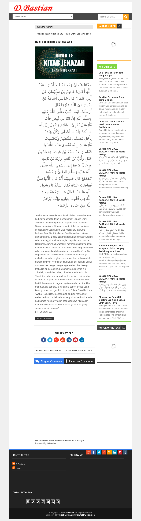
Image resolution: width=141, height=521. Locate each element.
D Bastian (20, 464)
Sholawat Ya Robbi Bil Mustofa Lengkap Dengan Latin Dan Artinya (112, 299)
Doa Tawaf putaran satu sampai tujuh (111, 74)
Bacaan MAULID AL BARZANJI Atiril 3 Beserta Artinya (112, 172)
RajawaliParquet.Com (85, 515)
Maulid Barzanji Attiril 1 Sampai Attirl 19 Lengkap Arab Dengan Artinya (112, 248)
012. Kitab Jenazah (45, 27)
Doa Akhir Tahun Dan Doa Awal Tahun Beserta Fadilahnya (111, 124)
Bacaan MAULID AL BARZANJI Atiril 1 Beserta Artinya (112, 199)
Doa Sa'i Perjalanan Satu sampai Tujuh (111, 98)
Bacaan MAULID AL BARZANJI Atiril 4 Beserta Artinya (112, 224)
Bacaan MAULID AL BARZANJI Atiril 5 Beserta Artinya (112, 278)
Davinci (19, 468)
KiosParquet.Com (67, 515)
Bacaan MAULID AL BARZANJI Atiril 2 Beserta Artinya (112, 151)
